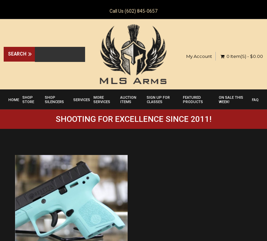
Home (13, 100)
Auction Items (128, 99)
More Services (101, 99)
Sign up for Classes (158, 99)
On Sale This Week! (231, 99)
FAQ (255, 100)
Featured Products (193, 99)
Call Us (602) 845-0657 (133, 11)
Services (81, 100)
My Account (199, 56)
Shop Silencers (54, 99)
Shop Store (28, 99)
